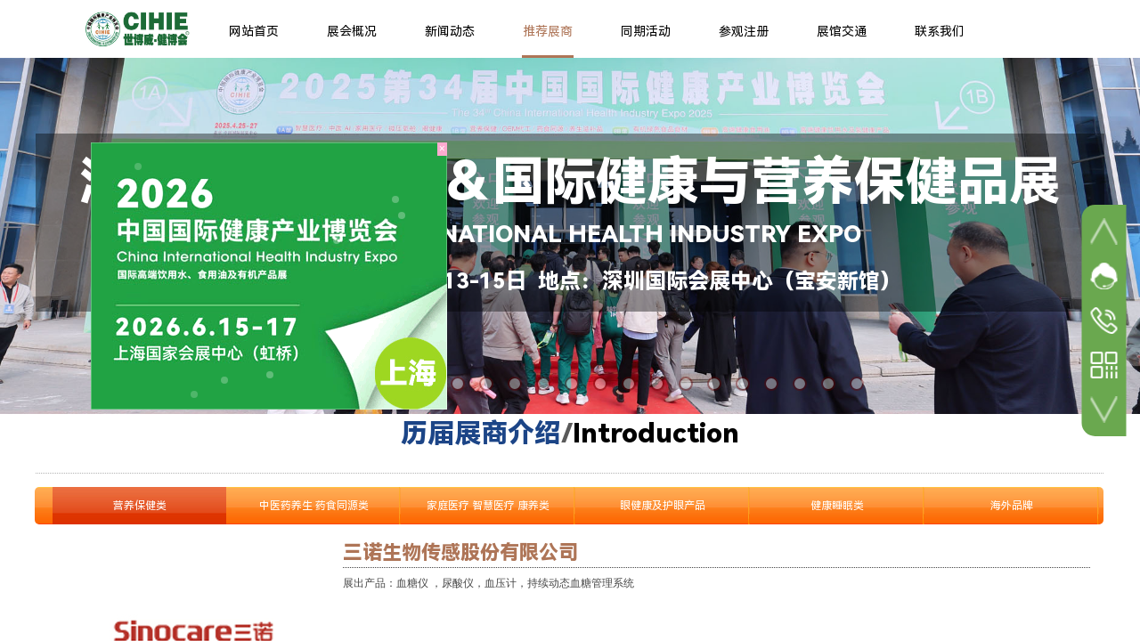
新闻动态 (450, 31)
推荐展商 (548, 31)
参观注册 (744, 31)
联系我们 (940, 31)
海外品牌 (1011, 505)
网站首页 (254, 31)
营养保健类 (140, 505)
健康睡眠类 (837, 505)
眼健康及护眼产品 (662, 505)
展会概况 (352, 31)
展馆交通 (842, 31)
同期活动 (646, 31)
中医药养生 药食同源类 (314, 505)
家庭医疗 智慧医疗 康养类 (488, 505)
